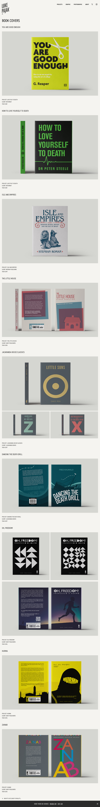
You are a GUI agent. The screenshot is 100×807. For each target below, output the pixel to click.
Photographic (78, 4)
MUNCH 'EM (53, 804)
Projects (59, 4)
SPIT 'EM (60, 804)
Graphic (68, 4)
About (87, 4)
